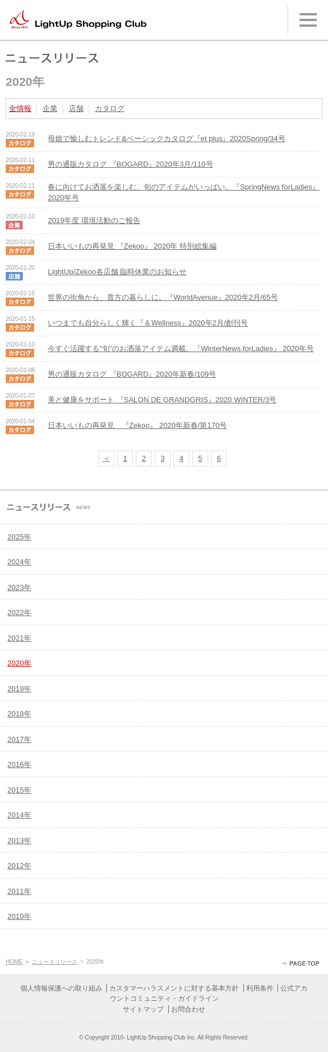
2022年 (19, 612)
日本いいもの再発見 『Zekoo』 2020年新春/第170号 (137, 425)
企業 (50, 108)
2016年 (19, 764)
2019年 (19, 688)
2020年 (19, 663)
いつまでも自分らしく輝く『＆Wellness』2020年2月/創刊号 (148, 323)
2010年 (19, 916)
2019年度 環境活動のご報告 (94, 220)
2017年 (19, 739)
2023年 (19, 587)
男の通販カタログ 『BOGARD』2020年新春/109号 (132, 374)
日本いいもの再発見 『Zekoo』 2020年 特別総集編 (132, 246)
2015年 (19, 790)
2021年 (19, 638)
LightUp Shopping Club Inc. (161, 1037)
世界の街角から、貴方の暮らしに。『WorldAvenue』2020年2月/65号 (163, 297)
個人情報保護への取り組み (61, 988)
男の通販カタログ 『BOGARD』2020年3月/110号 (130, 164)
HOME (14, 962)
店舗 (76, 108)
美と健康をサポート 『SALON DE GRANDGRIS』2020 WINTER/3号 (162, 399)
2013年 (19, 840)
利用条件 (259, 988)
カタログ (109, 108)
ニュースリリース (54, 962)
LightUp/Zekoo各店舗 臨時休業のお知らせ (117, 271)
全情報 (20, 108)
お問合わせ (188, 1009)
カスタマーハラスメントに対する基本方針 (174, 988)
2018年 (19, 713)
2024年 (19, 562)
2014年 (19, 815)
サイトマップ (143, 1009)
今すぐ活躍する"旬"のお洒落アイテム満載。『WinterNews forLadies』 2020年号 (181, 348)
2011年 (19, 891)
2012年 (19, 865)
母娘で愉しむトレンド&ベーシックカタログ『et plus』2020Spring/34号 (166, 138)
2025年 (19, 537)
